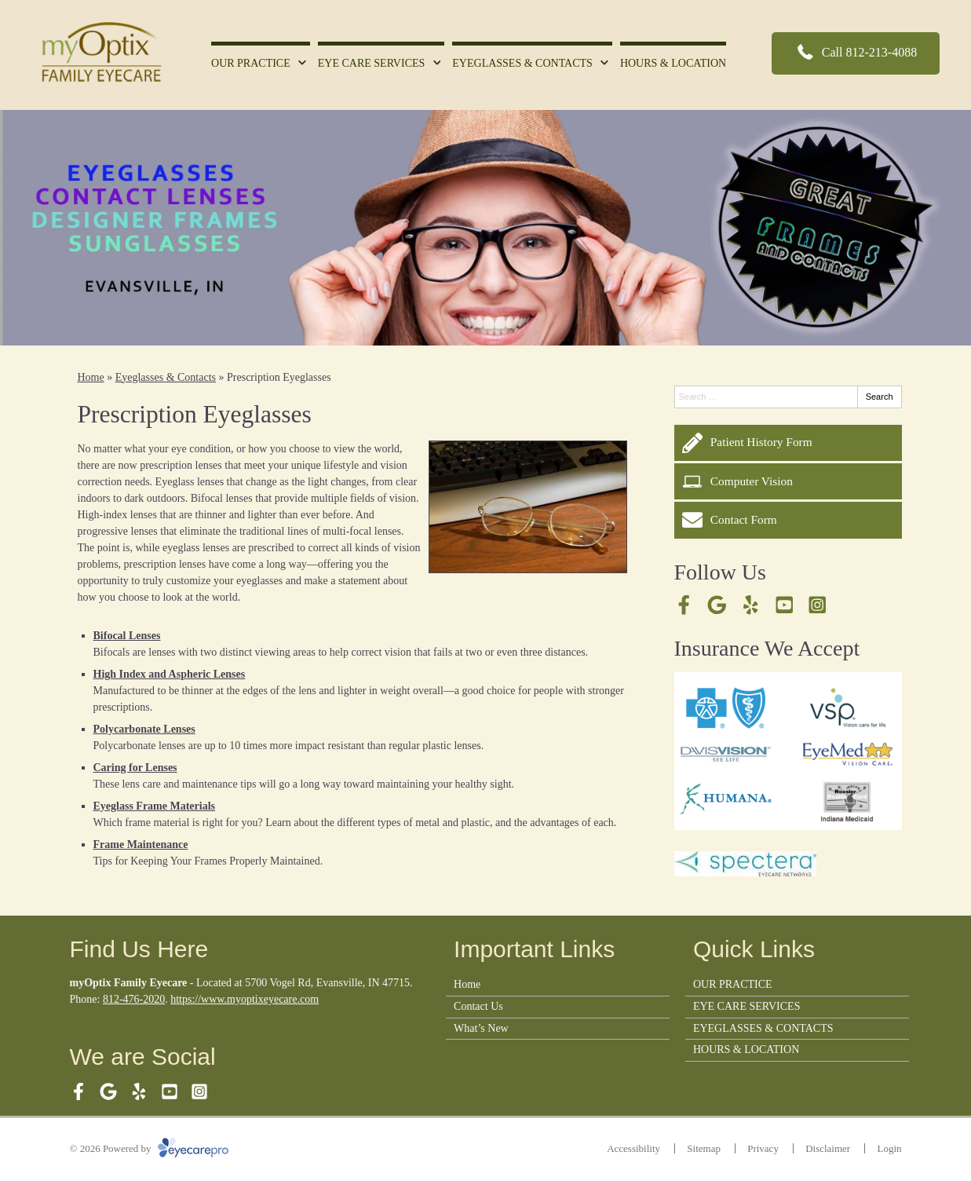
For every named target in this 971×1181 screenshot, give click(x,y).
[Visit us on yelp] (751, 605)
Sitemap (704, 1148)
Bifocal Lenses (127, 636)
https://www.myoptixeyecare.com (244, 999)
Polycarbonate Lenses (144, 729)
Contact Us (478, 1006)
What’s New (481, 1028)
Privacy (763, 1148)
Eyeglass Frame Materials (154, 806)
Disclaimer (827, 1148)
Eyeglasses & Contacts (165, 377)
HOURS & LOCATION (673, 63)
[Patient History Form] (788, 443)
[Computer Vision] (788, 481)
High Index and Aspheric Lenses (169, 674)
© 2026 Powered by (149, 1148)
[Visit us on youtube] (784, 605)
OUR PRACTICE (250, 63)
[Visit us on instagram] (817, 605)
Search (879, 396)
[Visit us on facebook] (684, 605)
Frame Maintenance (140, 844)
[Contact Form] (788, 520)
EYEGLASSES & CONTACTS (522, 63)
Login (889, 1148)
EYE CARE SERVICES (371, 63)
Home (91, 377)
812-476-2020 (134, 999)
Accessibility (633, 1148)
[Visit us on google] (717, 605)
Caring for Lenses (135, 767)
